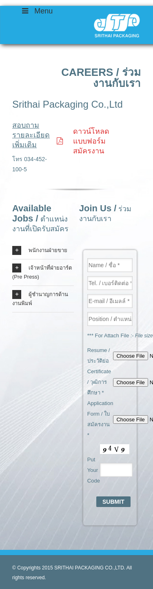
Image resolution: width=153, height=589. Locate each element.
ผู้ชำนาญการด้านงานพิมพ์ (40, 298)
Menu (36, 11)
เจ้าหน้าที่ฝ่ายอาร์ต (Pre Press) (42, 272)
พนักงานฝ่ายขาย (39, 250)
